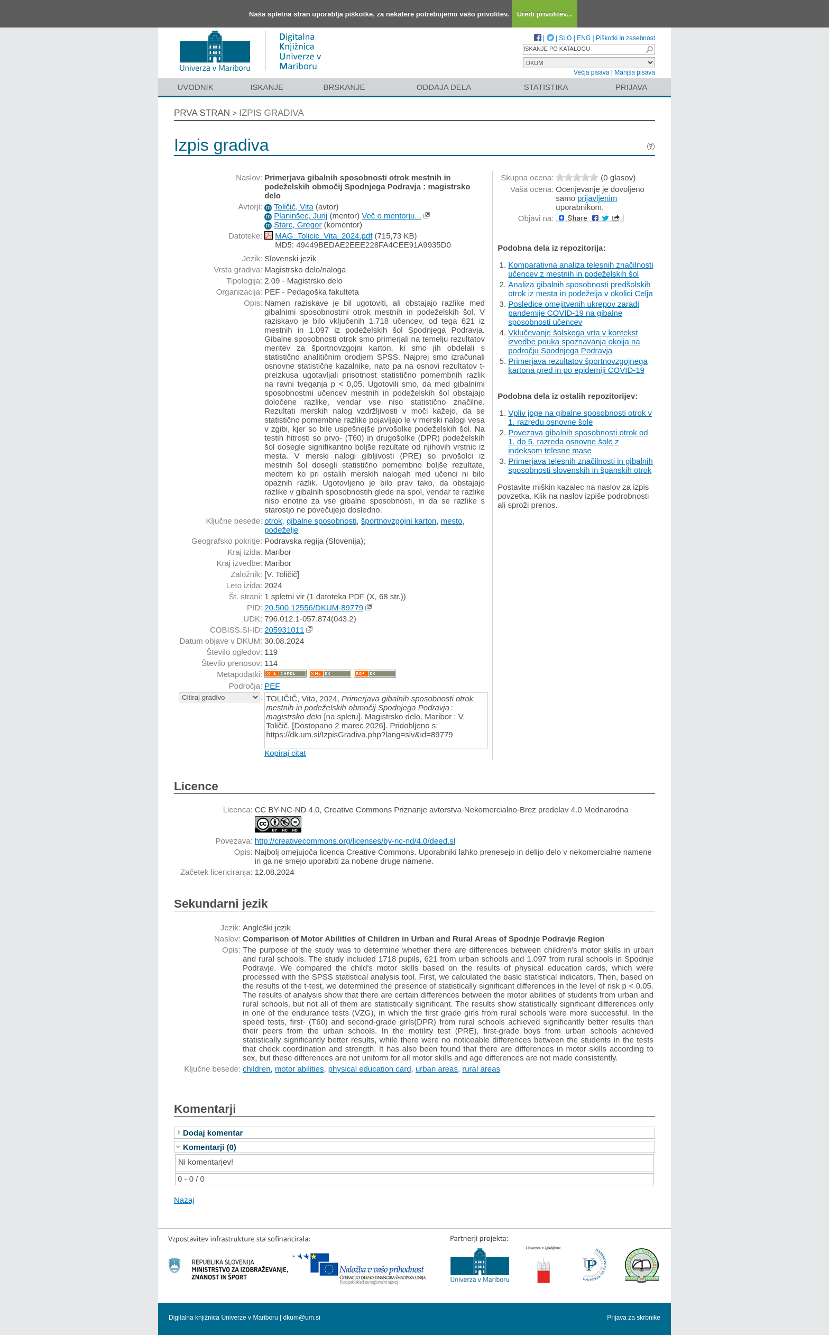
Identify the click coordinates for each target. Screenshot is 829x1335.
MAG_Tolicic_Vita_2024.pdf (323, 235)
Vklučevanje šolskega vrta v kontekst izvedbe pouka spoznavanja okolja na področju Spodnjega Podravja (574, 341)
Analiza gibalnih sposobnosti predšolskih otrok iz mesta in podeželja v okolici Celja (580, 289)
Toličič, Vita (294, 206)
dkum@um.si (301, 1317)
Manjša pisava (634, 72)
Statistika (546, 87)
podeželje (281, 529)
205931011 (284, 629)
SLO (565, 38)
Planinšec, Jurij (300, 215)
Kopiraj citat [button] (285, 752)
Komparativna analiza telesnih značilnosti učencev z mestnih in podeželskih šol (580, 269)
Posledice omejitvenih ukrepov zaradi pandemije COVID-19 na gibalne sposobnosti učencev (573, 312)
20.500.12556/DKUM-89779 (313, 607)
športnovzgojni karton (399, 520)
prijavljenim (597, 198)
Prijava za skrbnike (633, 1317)
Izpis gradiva (271, 113)
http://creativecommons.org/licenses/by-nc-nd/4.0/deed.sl (355, 840)
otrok (273, 520)
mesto (452, 520)
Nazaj (184, 1199)
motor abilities (299, 1068)
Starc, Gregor (297, 224)
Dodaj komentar (213, 1132)
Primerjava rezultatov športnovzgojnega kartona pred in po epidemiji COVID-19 (577, 365)
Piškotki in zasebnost (625, 38)
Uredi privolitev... (545, 14)
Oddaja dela (444, 87)
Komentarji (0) (209, 1146)
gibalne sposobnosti (322, 520)
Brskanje (344, 87)
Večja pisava (591, 72)
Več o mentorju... (391, 215)
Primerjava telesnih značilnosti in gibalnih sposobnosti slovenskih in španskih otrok (580, 465)
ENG (584, 38)
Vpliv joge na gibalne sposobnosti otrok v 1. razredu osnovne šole (580, 417)
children (257, 1068)
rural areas (481, 1068)
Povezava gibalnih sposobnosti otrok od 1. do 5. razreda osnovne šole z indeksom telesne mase (578, 441)
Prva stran (202, 113)
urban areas (437, 1068)
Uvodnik (195, 87)
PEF (272, 685)
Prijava (631, 87)
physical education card (369, 1068)
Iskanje (266, 87)
